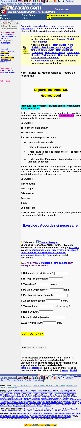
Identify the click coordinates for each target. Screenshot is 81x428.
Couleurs (43, 393)
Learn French (37, 410)
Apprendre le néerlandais (34, 26)
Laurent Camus (25, 413)
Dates (61, 393)
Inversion (3, 398)
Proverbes (21, 403)
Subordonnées (18, 404)
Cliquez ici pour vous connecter (9, 27)
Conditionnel (62, 392)
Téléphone (3, 406)
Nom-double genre (68, 55)
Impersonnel (61, 396)
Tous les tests (55, 404)
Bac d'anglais (27, 410)
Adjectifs (34, 390)
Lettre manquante (25, 398)
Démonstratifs (11, 395)
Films (52, 395)
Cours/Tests (28, 15)
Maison (50, 398)
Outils (27, 4)
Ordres (78, 399)
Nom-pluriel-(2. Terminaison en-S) (52, 46)
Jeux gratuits (7, 70)
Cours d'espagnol (58, 409)
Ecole (19, 395)
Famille (38, 395)
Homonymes (51, 396)
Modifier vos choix (64, 417)
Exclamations (30, 395)
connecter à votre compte (53, 263)
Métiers (26, 399)
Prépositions (30, 403)
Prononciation (12, 403)
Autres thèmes (39, 42)
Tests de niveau (44, 404)
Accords (27, 390)
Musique (12, 399)
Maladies (66, 398)
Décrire (2, 395)
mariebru (74, 247)
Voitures (33, 406)
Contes (22, 393)
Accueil (4, 15)
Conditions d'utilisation (66, 413)
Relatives (68, 403)
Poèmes (66, 401)
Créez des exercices (60, 410)
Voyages (39, 406)
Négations (65, 399)
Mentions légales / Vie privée (40, 417)
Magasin (43, 398)
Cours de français (6, 410)
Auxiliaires (8, 392)
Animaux (56, 390)
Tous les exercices (31, 368)
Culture (70, 378)
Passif (19, 401)
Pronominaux (74, 401)
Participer (5, 18)
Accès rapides (7, 51)
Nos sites (37, 4)
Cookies (54, 417)
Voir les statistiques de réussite (38, 255)
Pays (29, 401)
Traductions (66, 404)
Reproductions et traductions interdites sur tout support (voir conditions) (33, 415)
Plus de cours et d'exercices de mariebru (43, 252)
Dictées (74, 393)
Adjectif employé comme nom (51, 48)
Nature (37, 399)
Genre (75, 395)
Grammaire (9, 396)
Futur (65, 395)
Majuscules (58, 398)
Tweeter (43, 242)
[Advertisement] (8, 96)
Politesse (41, 401)
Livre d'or (5, 55)
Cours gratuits (8, 378)
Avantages (5, 43)
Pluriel (70, 39)
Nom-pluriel (59, 45)
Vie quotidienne (18, 406)
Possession (58, 401)
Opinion (72, 399)
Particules (12, 401)
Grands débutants (20, 396)
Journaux (15, 398)
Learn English (47, 410)
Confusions (72, 392)
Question (60, 403)
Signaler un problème (5, 61)
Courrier (50, 393)
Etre (23, 395)
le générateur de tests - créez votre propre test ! (52, 250)
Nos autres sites (8, 72)
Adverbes (42, 390)
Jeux (3, 4)
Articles (73, 390)
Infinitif (68, 396)
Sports (74, 403)
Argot (68, 390)
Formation (58, 395)
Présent (38, 403)
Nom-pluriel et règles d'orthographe (55, 53)
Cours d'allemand (71, 409)
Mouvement (4, 399)
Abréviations (19, 390)
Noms (62, 39)
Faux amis (45, 395)
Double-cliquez (41, 60)
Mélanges (19, 399)
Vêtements (47, 406)
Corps (36, 393)
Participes (4, 401)
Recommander (7, 58)
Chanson (17, 392)
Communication (26, 392)
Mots (71, 398)
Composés (53, 392)
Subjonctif (8, 404)
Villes (27, 406)
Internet (74, 396)
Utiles (25, 18)
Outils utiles (17, 410)
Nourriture (56, 399)
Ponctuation (49, 401)
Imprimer (5, 53)
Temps (36, 404)
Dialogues (67, 393)
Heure (44, 396)
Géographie (36, 396)
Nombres (44, 399)
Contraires (29, 393)
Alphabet (49, 390)
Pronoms (3, 403)
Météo (32, 399)
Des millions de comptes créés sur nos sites (8, 35)
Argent (62, 390)
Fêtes (70, 395)
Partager (53, 242)
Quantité (53, 403)
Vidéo (10, 406)
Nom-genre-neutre (55, 52)
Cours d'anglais (29, 409)
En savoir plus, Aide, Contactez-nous (44, 413)
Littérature (36, 398)
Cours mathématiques (43, 409)
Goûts (2, 396)
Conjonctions (4, 393)
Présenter (45, 403)
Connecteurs (14, 393)
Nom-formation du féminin (45, 57)
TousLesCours (14, 4)
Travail (73, 404)
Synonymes (28, 404)
